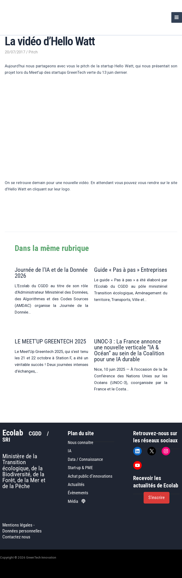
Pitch (33, 52)
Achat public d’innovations (90, 476)
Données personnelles (22, 531)
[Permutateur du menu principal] (176, 17)
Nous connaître (80, 442)
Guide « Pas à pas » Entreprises (130, 269)
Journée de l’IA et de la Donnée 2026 (51, 272)
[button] (156, 498)
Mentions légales (17, 525)
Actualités (76, 484)
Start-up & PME (80, 467)
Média (76, 501)
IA (69, 450)
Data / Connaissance (85, 459)
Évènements (78, 492)
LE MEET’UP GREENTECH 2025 (50, 341)
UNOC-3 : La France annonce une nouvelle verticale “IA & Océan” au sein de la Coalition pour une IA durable (129, 350)
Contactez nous (16, 537)
